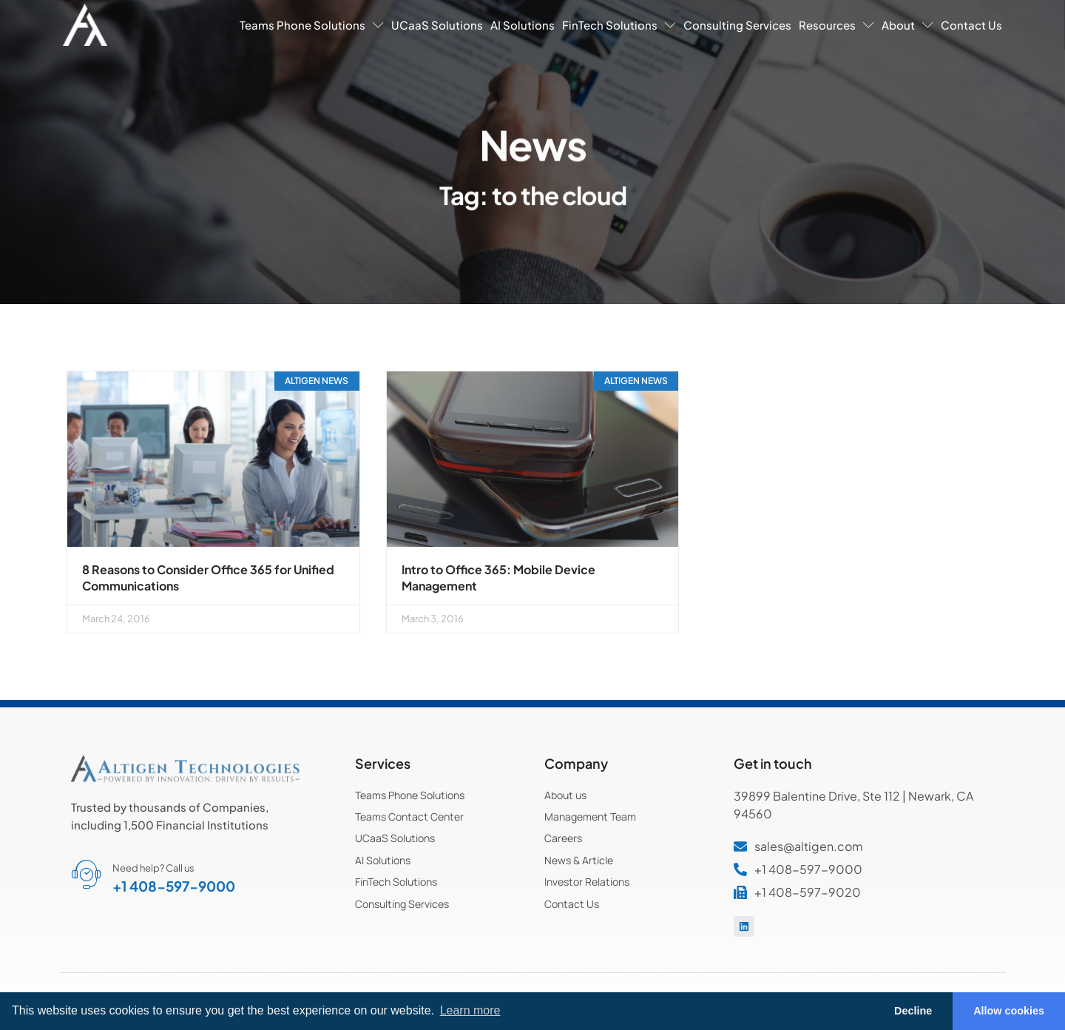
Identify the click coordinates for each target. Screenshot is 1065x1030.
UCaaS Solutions (437, 25)
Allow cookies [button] (1008, 1011)
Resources (836, 25)
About (907, 25)
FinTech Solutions (619, 25)
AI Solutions (522, 25)
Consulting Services (737, 25)
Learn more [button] (470, 1010)
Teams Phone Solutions (312, 25)
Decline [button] (913, 1011)
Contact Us (971, 25)
